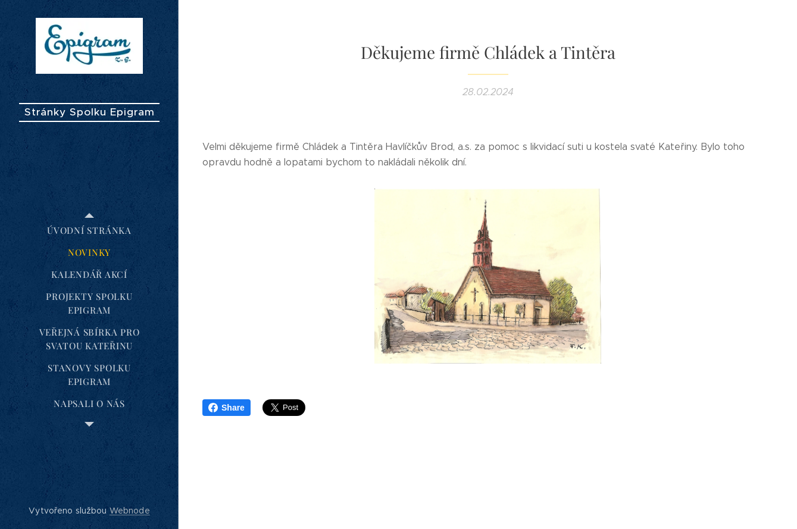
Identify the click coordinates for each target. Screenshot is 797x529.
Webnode (130, 510)
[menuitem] (89, 230)
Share (226, 407)
